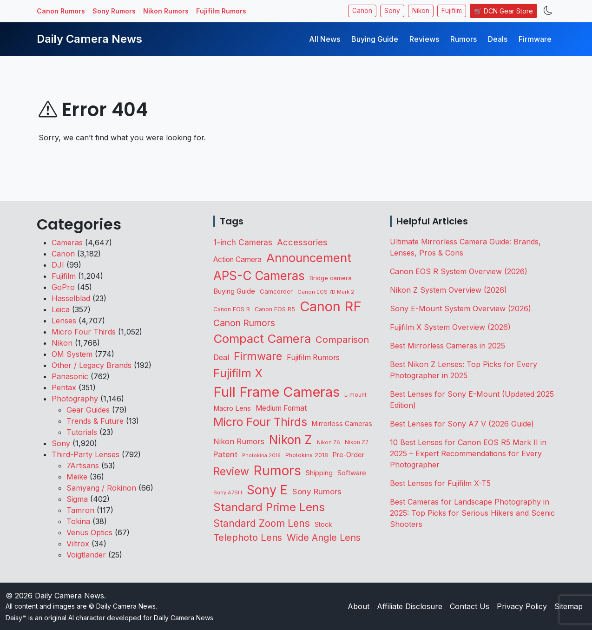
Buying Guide (374, 39)
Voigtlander (86, 554)
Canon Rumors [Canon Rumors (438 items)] (244, 322)
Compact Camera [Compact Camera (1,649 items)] (262, 338)
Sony (392, 10)
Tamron (80, 510)
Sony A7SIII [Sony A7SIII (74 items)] (227, 492)
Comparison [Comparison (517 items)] (342, 339)
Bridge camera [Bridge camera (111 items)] (330, 278)
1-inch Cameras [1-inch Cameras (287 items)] (242, 242)
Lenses (64, 320)
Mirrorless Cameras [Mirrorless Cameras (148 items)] (342, 423)
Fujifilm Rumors (221, 11)
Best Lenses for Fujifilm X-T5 (440, 483)
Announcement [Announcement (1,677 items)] (308, 257)
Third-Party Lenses (85, 454)
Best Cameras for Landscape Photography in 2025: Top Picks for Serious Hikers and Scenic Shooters (472, 513)
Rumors (463, 39)
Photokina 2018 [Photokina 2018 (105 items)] (306, 455)
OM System (72, 354)
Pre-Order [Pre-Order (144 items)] (348, 455)
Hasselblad (71, 298)
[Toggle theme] (548, 11)
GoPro (63, 287)
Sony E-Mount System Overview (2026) (460, 308)
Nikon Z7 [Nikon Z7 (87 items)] (356, 442)
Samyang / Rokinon (101, 487)
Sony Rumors (114, 11)
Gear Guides (88, 409)
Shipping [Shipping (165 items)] (319, 473)
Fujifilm (451, 10)
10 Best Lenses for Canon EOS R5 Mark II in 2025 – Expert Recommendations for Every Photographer (468, 453)
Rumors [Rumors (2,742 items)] (277, 471)
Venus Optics (89, 532)
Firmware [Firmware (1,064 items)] (258, 356)
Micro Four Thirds (84, 331)
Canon (362, 10)
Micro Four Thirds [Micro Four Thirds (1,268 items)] (260, 422)
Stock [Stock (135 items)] (323, 524)
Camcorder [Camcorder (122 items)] (276, 291)
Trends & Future (95, 421)
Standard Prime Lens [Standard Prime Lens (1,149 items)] (269, 507)
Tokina (78, 521)
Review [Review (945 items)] (231, 471)
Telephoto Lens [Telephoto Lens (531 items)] (247, 537)
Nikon (420, 10)
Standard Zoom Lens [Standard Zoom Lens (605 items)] (261, 523)
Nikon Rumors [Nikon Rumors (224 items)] (238, 441)
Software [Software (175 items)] (351, 472)
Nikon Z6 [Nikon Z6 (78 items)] (328, 442)
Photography (75, 398)
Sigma (77, 499)
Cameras (67, 242)
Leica (61, 309)
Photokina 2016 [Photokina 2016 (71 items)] (261, 456)
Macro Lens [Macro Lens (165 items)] (232, 408)
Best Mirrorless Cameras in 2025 (448, 345)
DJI (58, 264)
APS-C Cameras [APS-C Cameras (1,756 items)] (259, 276)
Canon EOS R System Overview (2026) (458, 271)
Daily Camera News (89, 39)
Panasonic (70, 376)
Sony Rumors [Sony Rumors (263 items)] (317, 491)
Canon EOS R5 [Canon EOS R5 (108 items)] (275, 309)
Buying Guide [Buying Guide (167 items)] (234, 291)
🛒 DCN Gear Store (503, 11)
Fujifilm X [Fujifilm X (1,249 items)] (238, 373)
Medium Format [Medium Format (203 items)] (281, 408)
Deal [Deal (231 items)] (221, 357)
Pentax (64, 387)
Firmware (535, 39)
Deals (497, 39)
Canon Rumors (61, 11)
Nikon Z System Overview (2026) (448, 290)
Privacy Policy (522, 606)
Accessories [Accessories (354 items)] (302, 242)
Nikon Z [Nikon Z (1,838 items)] (290, 440)
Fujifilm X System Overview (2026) (450, 327)
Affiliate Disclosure (409, 606)
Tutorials (81, 432)
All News (324, 39)
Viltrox (77, 543)
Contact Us (469, 606)
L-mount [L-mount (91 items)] (355, 395)
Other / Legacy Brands (92, 365)
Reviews (424, 39)
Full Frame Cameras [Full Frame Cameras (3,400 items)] (276, 392)
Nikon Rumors (166, 11)
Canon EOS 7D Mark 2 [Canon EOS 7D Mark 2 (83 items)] (325, 292)
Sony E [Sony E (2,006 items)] (267, 489)
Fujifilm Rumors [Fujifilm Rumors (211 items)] (313, 357)
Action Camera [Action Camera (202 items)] (237, 259)
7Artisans (82, 465)
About (358, 606)
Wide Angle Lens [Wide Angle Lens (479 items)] (324, 537)
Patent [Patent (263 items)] (225, 454)
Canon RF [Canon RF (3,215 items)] (331, 306)
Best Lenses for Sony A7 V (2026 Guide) (462, 423)
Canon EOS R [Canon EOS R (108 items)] (231, 309)
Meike (76, 476)
